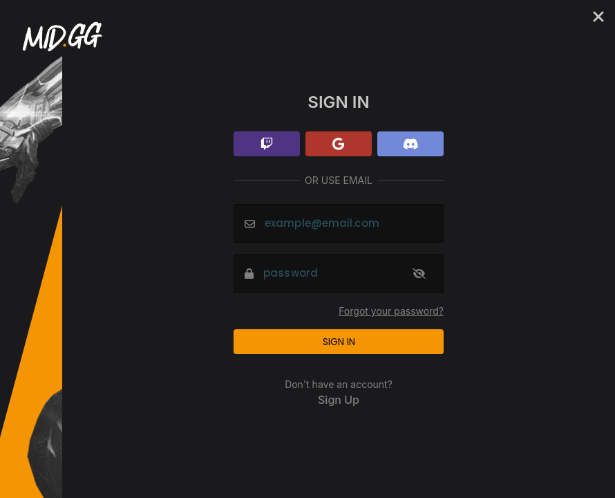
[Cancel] (598, 16)
